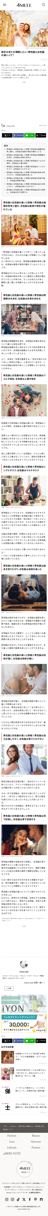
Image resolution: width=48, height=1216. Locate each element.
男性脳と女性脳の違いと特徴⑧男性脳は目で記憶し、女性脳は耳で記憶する (26, 191)
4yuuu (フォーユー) (13, 1192)
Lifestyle (12, 1148)
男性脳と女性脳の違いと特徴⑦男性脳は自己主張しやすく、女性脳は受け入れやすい (26, 185)
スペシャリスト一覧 (26, 1190)
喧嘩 (9, 988)
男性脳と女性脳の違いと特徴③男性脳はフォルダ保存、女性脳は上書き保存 (26, 161)
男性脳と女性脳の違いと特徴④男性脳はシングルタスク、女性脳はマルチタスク (26, 167)
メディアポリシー (18, 1187)
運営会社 (38, 1190)
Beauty (36, 1136)
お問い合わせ (26, 1183)
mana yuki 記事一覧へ (33, 982)
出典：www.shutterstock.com (36, 48)
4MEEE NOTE (12, 1154)
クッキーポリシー (11, 1190)
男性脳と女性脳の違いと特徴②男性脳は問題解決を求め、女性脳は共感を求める (26, 156)
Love (12, 1142)
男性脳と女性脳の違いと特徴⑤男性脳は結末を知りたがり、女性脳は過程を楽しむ (26, 173)
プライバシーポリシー (35, 1187)
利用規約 (7, 1187)
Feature (36, 1148)
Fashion (12, 1136)
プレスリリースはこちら (11, 1183)
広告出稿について (39, 1183)
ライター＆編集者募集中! (32, 1192)
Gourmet (36, 1142)
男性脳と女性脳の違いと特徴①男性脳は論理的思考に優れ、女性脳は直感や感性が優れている (26, 150)
